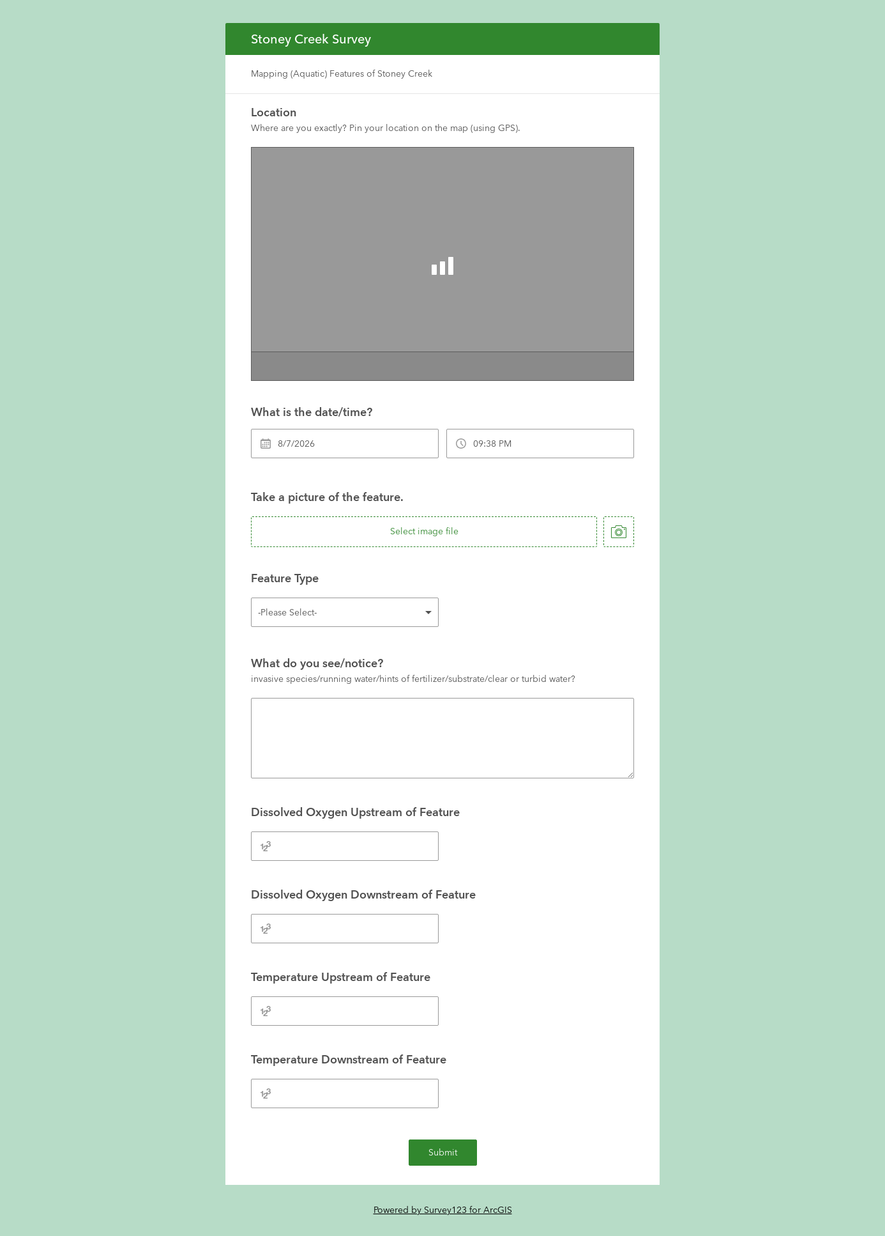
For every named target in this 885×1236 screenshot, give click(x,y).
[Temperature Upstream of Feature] (345, 1011)
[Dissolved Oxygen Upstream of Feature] (345, 846)
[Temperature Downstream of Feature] (345, 1093)
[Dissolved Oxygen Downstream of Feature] (345, 928)
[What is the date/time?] (345, 443)
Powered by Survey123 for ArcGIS (443, 1210)
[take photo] (618, 531)
